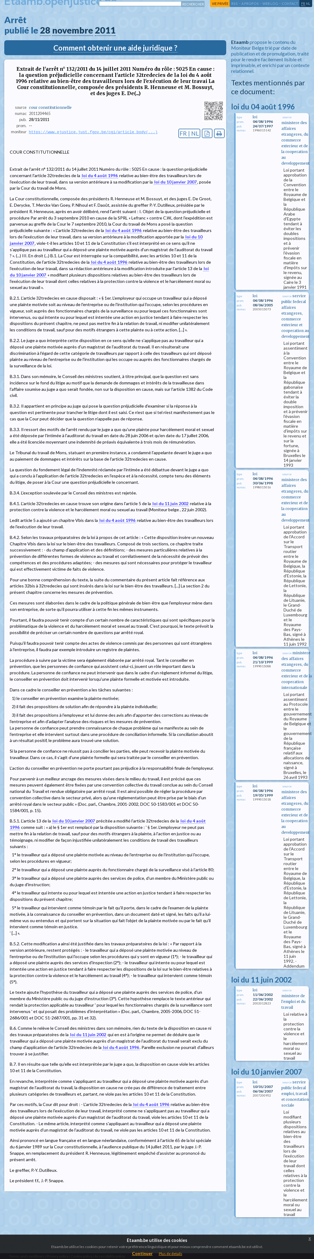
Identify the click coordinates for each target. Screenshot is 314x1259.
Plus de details (170, 1253)
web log (270, 3)
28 (45, 30)
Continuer (142, 1253)
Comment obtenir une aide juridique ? (115, 47)
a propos (250, 3)
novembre (72, 30)
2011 (105, 30)
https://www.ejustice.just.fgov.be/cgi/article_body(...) (93, 132)
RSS (234, 3)
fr (303, 3)
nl (308, 3)
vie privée (220, 3)
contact (290, 3)
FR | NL (189, 133)
